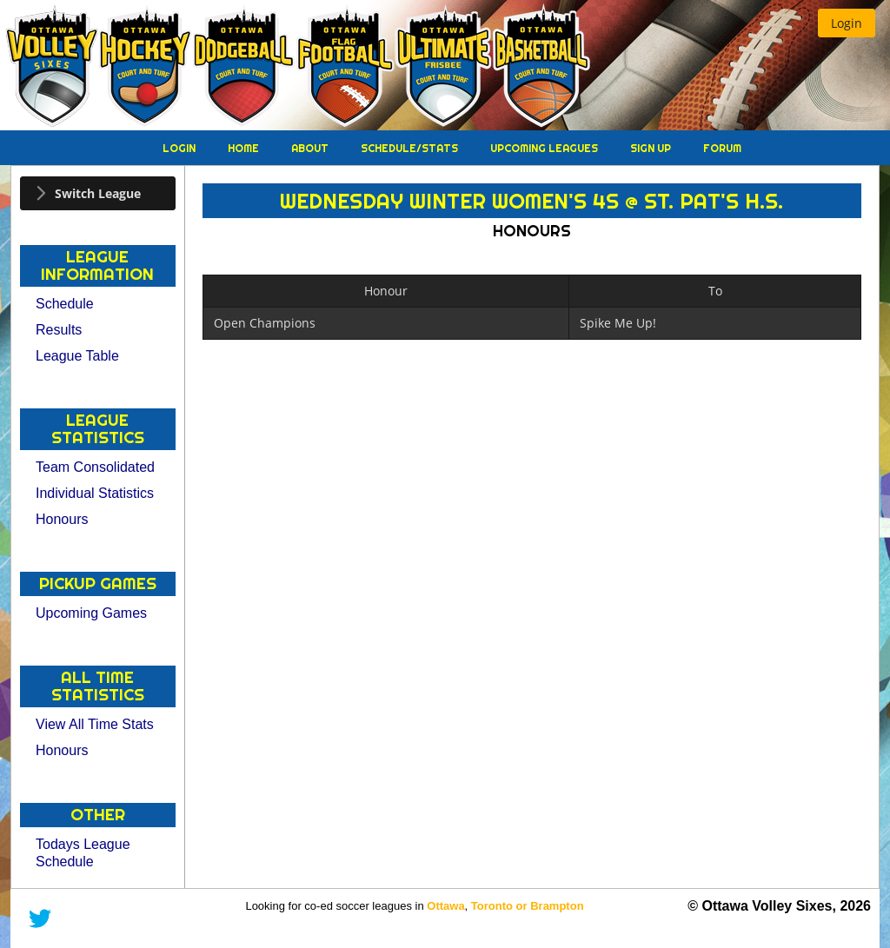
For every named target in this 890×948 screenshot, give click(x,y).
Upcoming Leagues (545, 148)
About (311, 148)
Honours (62, 519)
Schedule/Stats (411, 148)
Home (245, 148)
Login (180, 148)
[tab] (98, 193)
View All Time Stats (95, 724)
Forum (722, 148)
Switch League (98, 193)
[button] (846, 23)
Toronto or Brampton (527, 905)
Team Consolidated (95, 467)
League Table (77, 355)
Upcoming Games (91, 613)
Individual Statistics (95, 493)
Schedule (65, 303)
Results (59, 329)
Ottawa (445, 905)
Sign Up (652, 148)
